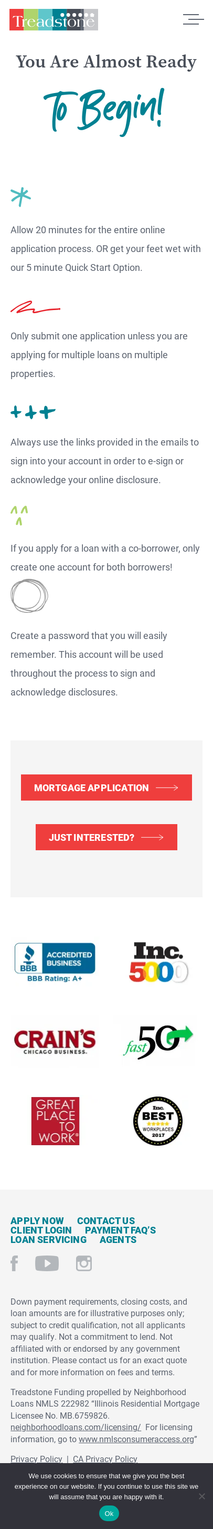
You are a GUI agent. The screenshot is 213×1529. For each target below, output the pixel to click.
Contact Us (106, 1220)
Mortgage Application (92, 787)
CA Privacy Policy (105, 1458)
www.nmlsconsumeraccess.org (136, 1438)
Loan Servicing (48, 1239)
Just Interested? (92, 837)
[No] (201, 1495)
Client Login (41, 1230)
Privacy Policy (36, 1458)
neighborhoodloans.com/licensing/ (75, 1426)
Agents (118, 1239)
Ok (108, 1513)
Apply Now (37, 1220)
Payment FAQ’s (120, 1230)
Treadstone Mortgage (53, 23)
